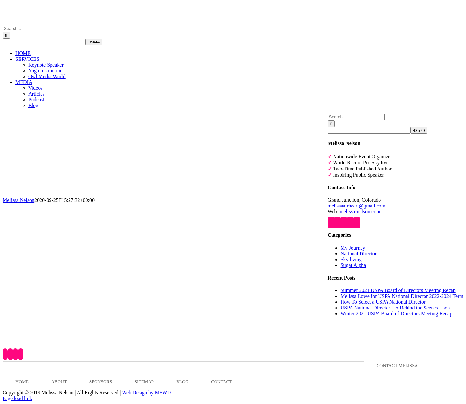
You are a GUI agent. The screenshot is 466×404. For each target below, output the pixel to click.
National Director (359, 253)
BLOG (182, 382)
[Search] (6, 35)
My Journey (353, 248)
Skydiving (351, 259)
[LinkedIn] (350, 222)
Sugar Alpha (353, 265)
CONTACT (221, 382)
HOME (22, 382)
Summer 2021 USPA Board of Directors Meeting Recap (398, 290)
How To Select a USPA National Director (383, 302)
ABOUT (59, 382)
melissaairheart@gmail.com (357, 205)
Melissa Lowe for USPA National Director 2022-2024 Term (402, 296)
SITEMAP (144, 382)
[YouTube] (337, 222)
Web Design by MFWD (146, 392)
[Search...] (31, 28)
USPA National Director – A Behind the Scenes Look (395, 307)
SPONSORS (100, 382)
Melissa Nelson (18, 200)
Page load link (17, 398)
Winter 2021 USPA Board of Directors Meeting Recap (396, 313)
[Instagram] (344, 222)
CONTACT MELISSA (397, 365)
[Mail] (356, 222)
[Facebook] (331, 222)
